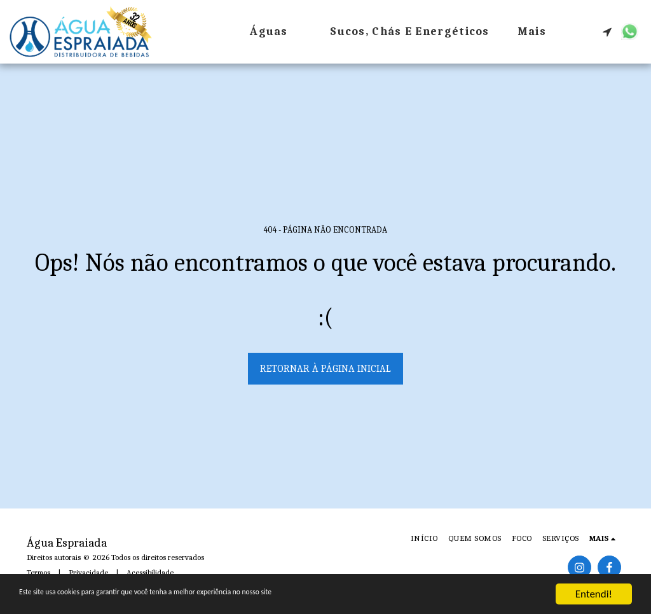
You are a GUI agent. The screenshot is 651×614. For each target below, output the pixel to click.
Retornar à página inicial (325, 368)
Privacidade (88, 572)
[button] (607, 32)
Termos (38, 572)
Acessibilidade (150, 572)
